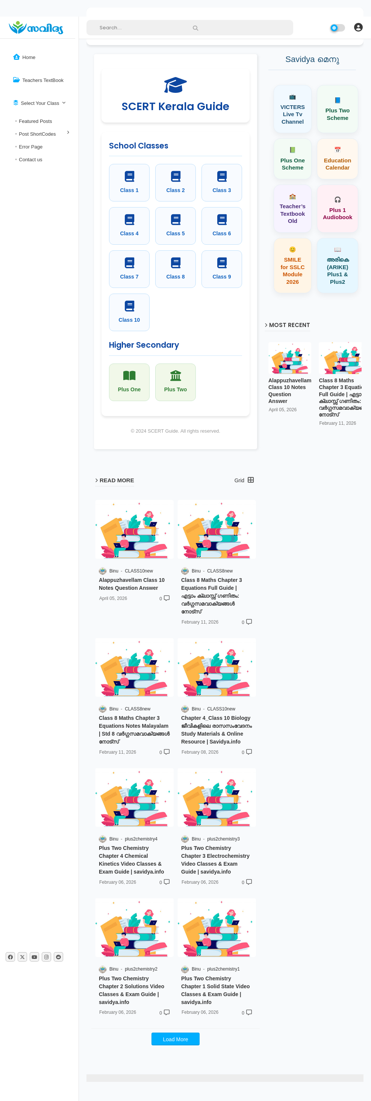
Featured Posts (35, 121)
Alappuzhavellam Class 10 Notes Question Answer (289, 390)
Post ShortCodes (37, 134)
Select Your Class (36, 103)
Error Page (30, 147)
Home (24, 57)
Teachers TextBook (38, 80)
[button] (358, 27)
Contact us (30, 159)
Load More (175, 1039)
